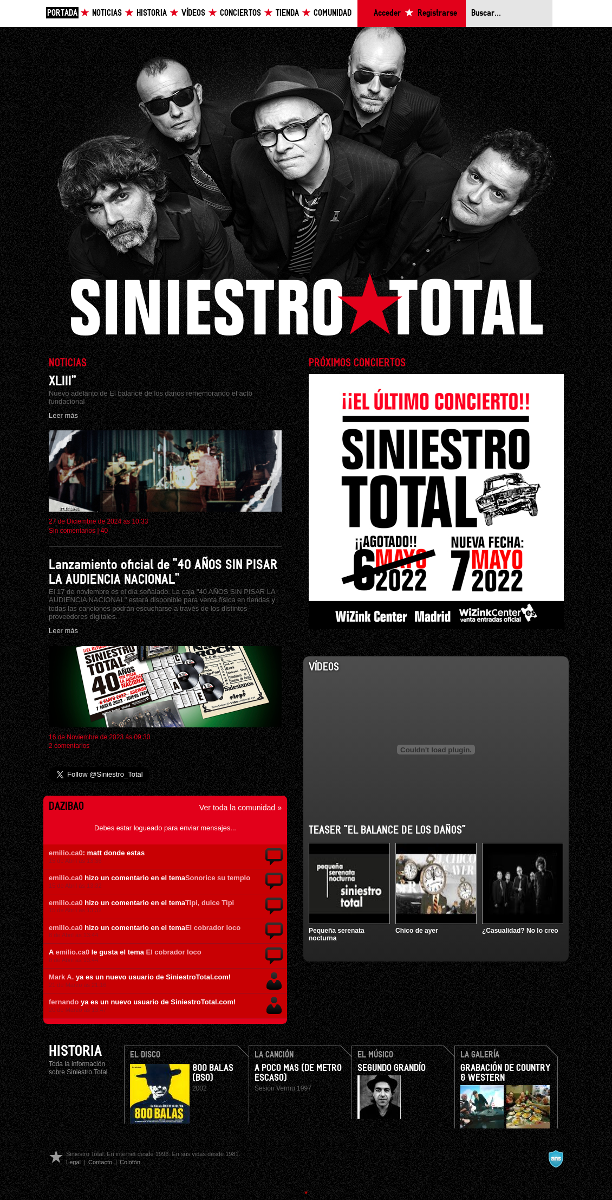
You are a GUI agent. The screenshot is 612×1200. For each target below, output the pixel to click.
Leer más (63, 415)
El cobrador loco (212, 928)
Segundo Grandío (391, 1068)
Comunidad (332, 13)
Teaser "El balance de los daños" (387, 830)
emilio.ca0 (66, 853)
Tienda (287, 13)
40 (104, 530)
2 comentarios (69, 746)
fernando (64, 1002)
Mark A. (61, 977)
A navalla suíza (555, 1158)
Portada (62, 13)
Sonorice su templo (217, 878)
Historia (151, 13)
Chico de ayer (416, 930)
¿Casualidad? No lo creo (520, 930)
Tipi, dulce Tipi (209, 903)
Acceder (387, 13)
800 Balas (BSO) (212, 1073)
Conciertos (240, 13)
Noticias (107, 13)
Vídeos (193, 13)
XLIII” (62, 381)
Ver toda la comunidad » (240, 807)
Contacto (100, 1162)
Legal (73, 1162)
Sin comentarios (72, 530)
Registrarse (437, 13)
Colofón (130, 1162)
